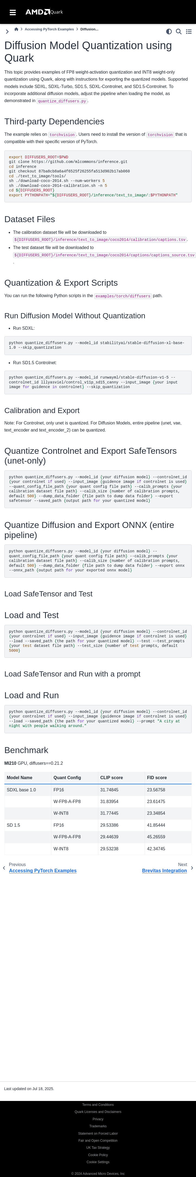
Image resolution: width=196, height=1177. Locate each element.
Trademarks (98, 1126)
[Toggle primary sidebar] (7, 32)
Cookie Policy (98, 1155)
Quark (56, 12)
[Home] (16, 29)
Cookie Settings (98, 1162)
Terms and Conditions (98, 1105)
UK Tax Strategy (98, 1148)
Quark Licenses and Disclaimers (98, 1112)
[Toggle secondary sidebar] (189, 31)
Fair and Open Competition (98, 1141)
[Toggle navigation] (13, 12)
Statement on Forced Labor (98, 1133)
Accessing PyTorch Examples (49, 29)
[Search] (179, 31)
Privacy (98, 1119)
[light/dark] (169, 31)
